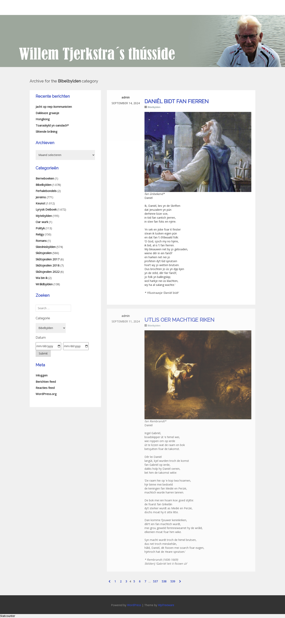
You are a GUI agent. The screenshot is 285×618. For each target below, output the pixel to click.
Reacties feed (45, 388)
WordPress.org (46, 394)
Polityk (40, 228)
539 (172, 581)
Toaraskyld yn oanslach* (52, 125)
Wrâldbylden (44, 284)
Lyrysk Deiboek (46, 209)
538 (164, 581)
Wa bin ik (42, 278)
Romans (41, 241)
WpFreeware (166, 605)
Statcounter (7, 616)
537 (155, 581)
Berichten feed (46, 382)
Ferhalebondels (46, 191)
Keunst (40, 203)
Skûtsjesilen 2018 (48, 265)
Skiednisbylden (46, 247)
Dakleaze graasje (47, 113)
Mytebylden (44, 216)
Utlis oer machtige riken (179, 320)
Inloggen (42, 375)
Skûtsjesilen (44, 253)
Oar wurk (42, 222)
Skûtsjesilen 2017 (48, 259)
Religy (40, 234)
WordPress (134, 605)
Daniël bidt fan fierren (176, 101)
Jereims (41, 197)
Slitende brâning (46, 131)
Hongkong (43, 119)
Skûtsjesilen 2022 (48, 272)
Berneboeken (45, 178)
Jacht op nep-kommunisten (54, 107)
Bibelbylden (154, 107)
